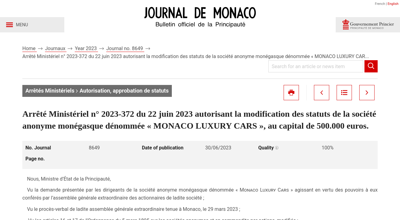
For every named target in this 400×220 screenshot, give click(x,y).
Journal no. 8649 (125, 48)
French (380, 4)
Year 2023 (86, 48)
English (392, 4)
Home (29, 48)
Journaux (55, 48)
